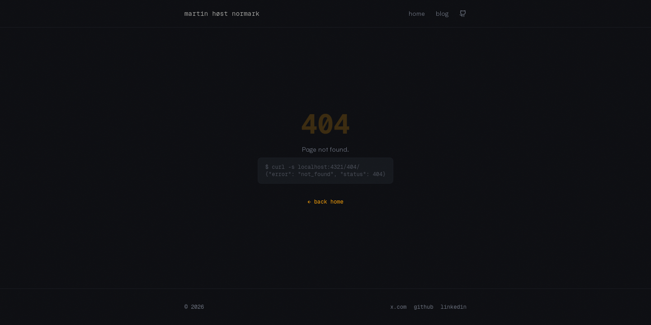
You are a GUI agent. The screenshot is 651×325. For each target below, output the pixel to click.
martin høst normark (221, 13)
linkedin (453, 307)
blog (442, 13)
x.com (398, 307)
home (417, 13)
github (423, 307)
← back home (325, 201)
